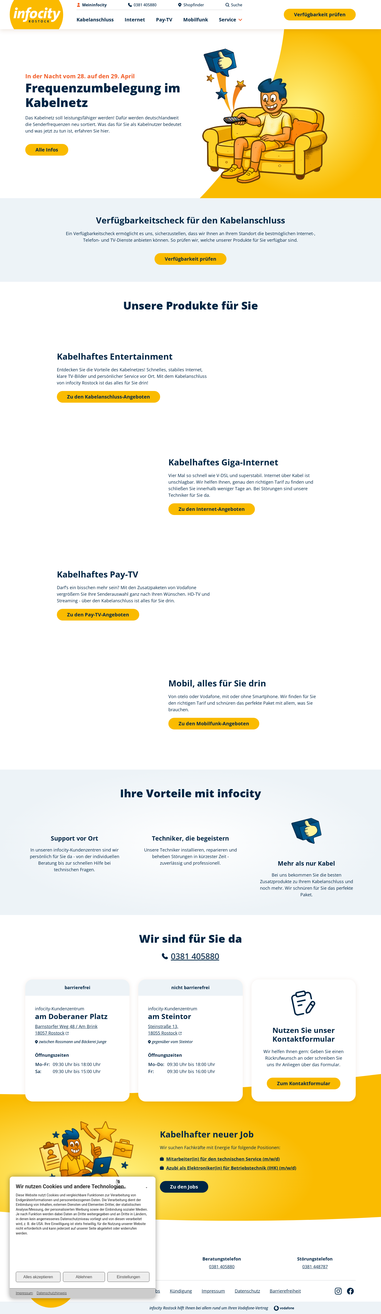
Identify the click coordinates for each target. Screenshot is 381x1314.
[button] (230, 19)
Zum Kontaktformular (303, 1083)
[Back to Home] (36, 14)
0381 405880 (195, 955)
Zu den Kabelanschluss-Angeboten (108, 396)
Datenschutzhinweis (52, 1293)
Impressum (24, 1293)
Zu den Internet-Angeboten (212, 509)
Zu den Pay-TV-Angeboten (98, 614)
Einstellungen (128, 1277)
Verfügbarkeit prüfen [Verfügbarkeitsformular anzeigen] (320, 14)
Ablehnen (84, 1277)
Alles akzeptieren (38, 1277)
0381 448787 (315, 1267)
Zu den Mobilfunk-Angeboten (214, 723)
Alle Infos (46, 149)
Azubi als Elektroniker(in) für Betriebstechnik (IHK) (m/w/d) (231, 1168)
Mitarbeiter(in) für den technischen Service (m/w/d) (223, 1159)
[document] (82, 1227)
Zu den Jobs (184, 1186)
